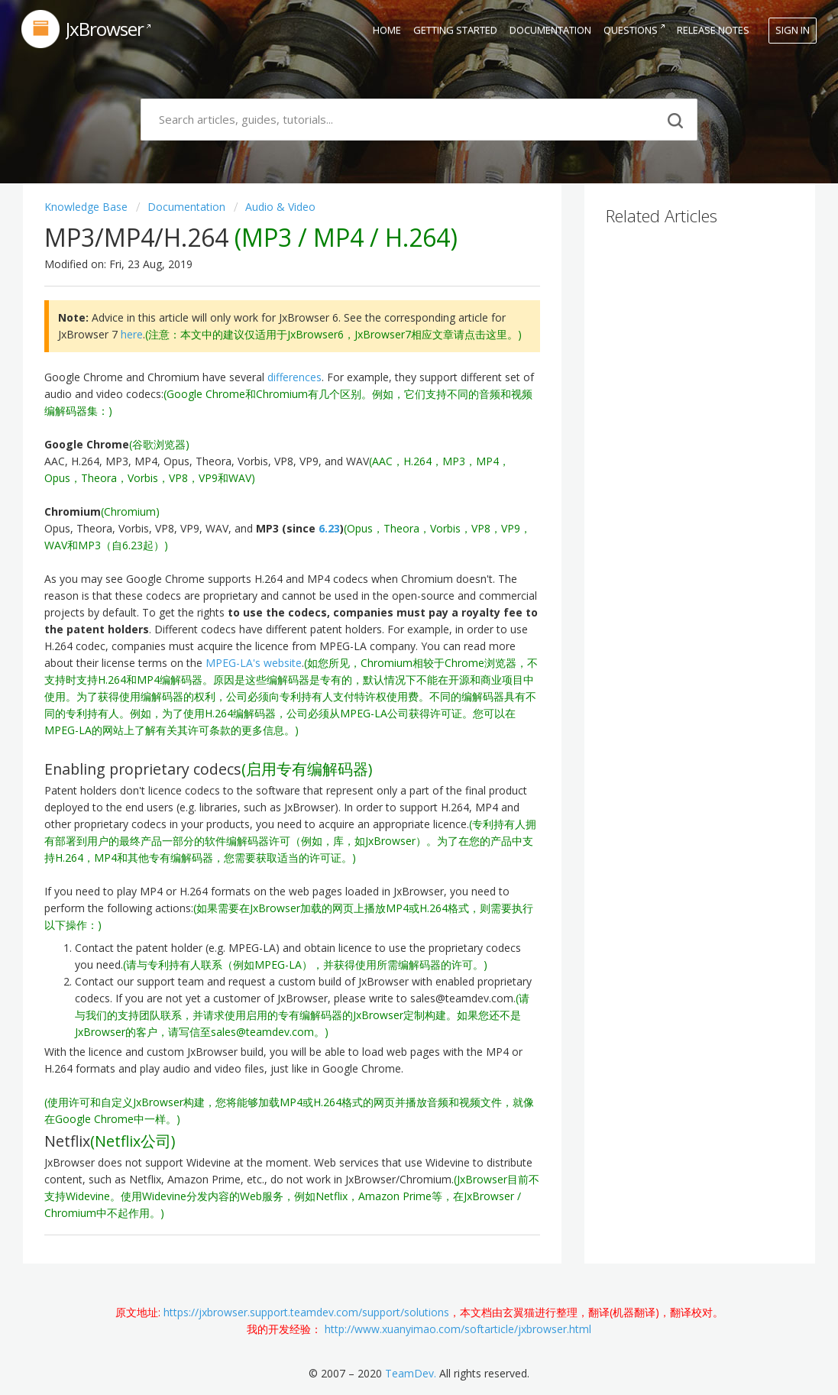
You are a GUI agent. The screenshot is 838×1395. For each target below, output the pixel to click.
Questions (630, 30)
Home (387, 30)
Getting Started (455, 30)
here (132, 334)
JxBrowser (105, 28)
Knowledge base (87, 206)
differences (294, 377)
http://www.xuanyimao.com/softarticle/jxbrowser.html (458, 1329)
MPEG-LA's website (253, 662)
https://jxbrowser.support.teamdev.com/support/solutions (306, 1312)
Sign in (792, 30)
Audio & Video (280, 206)
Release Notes (713, 30)
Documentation (550, 30)
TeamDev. (410, 1373)
